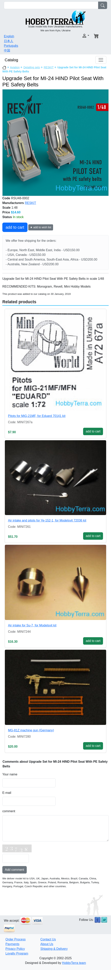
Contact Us (48, 939)
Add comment (14, 869)
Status (7, 217)
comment (8, 811)
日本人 (8, 41)
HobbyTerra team (74, 963)
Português (11, 45)
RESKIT (48, 67)
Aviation (15, 67)
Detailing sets (31, 67)
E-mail (6, 792)
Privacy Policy (15, 948)
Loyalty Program (16, 953)
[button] (73, 35)
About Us (46, 944)
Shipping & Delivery (54, 948)
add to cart (15, 227)
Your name (9, 774)
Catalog (11, 60)
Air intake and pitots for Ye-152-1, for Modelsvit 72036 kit (47, 520)
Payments (12, 944)
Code (6, 198)
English (9, 36)
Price (6, 212)
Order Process (15, 939)
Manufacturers (13, 203)
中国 (7, 50)
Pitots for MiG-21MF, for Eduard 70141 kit (36, 416)
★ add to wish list (40, 227)
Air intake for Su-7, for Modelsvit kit (32, 625)
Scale (6, 207)
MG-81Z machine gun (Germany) (31, 730)
